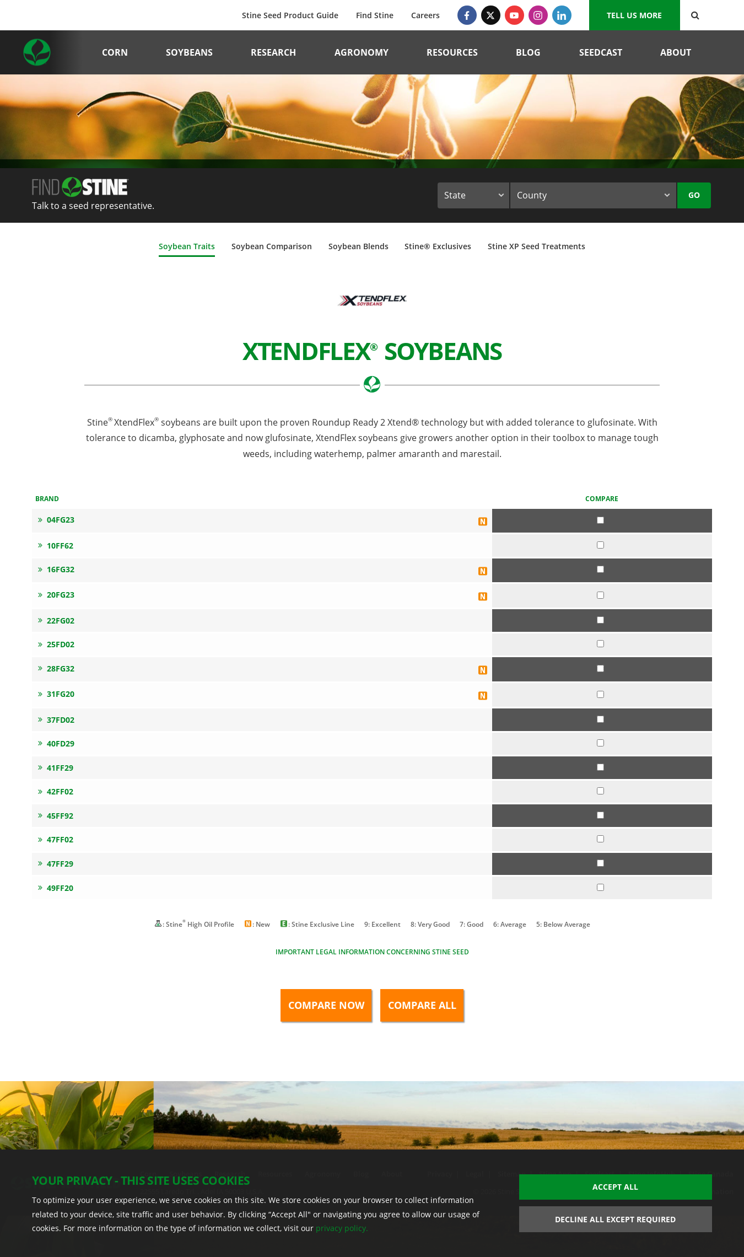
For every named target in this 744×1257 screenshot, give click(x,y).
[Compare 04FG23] (600, 520)
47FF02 (55, 839)
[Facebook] (467, 15)
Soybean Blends (358, 246)
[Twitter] (490, 15)
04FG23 (56, 519)
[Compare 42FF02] (600, 790)
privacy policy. (342, 1228)
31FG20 (56, 694)
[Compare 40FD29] (600, 742)
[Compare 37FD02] (600, 719)
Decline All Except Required (615, 1219)
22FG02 (56, 620)
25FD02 (56, 644)
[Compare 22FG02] (600, 620)
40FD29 (56, 743)
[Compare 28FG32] (600, 668)
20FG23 (56, 594)
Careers (425, 15)
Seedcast (600, 52)
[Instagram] (538, 15)
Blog (528, 52)
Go (694, 195)
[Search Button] (695, 15)
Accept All (615, 1186)
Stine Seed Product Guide (290, 15)
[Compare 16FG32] (600, 569)
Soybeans (189, 52)
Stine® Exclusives (438, 246)
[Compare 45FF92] (600, 815)
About (675, 52)
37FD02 (56, 720)
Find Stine (374, 15)
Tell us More (634, 15)
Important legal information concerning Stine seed (372, 952)
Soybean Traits (187, 246)
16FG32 (56, 569)
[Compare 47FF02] (600, 838)
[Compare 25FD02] (600, 643)
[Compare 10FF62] (600, 545)
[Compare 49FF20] (600, 887)
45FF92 (55, 815)
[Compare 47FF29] (600, 863)
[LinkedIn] (562, 15)
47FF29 (55, 863)
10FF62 (55, 545)
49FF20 (55, 888)
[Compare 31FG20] (600, 694)
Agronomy (362, 52)
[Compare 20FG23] (600, 595)
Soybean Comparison (271, 246)
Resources (452, 52)
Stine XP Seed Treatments (536, 246)
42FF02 (55, 791)
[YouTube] (514, 15)
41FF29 (55, 767)
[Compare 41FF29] (600, 767)
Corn (115, 52)
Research (273, 52)
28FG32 (56, 668)
